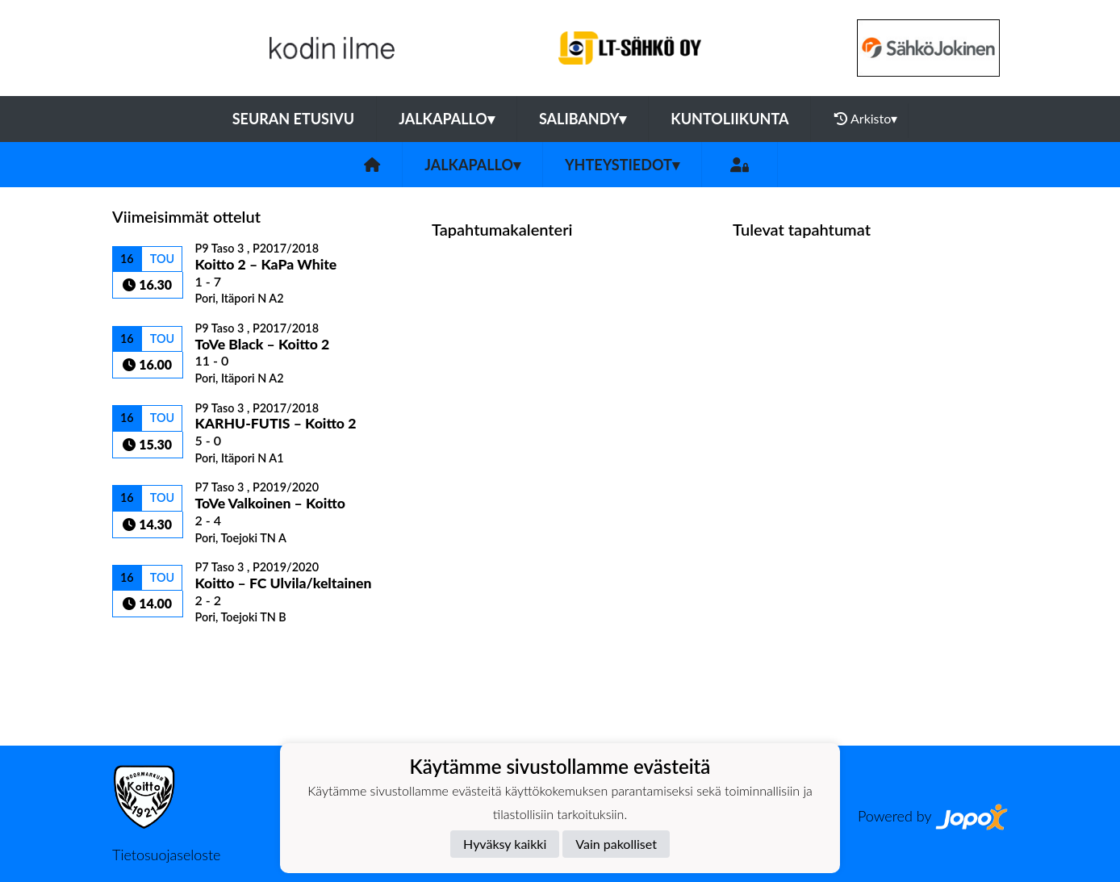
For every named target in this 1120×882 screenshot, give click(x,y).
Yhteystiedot (622, 164)
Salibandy (582, 118)
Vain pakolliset (616, 843)
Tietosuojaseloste (166, 854)
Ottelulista (152, 652)
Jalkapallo (447, 118)
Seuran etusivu (293, 118)
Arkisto (865, 118)
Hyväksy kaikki (504, 843)
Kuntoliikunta (729, 118)
